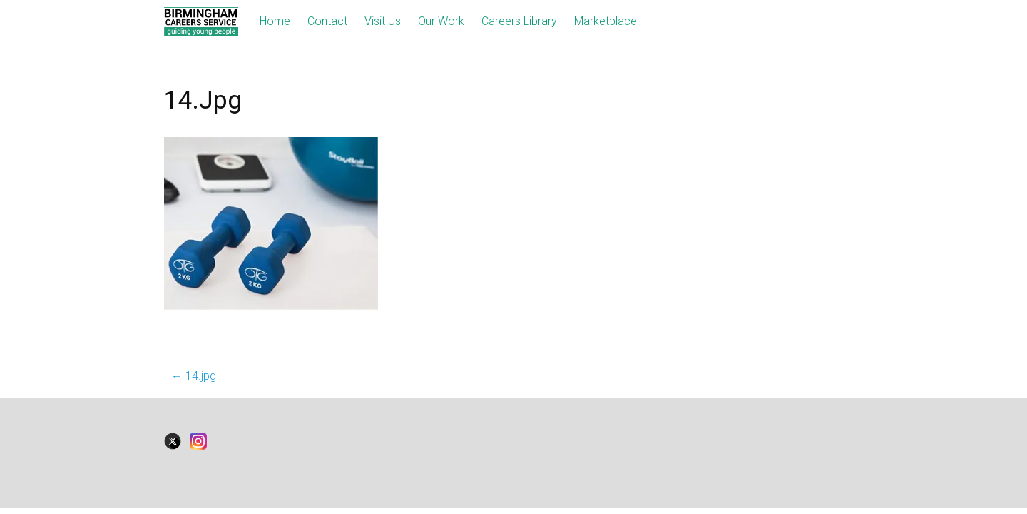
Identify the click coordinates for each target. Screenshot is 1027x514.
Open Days (410, 441)
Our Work (441, 21)
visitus (298, 441)
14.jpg (193, 376)
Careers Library (519, 21)
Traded (466, 441)
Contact (327, 21)
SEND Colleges (269, 461)
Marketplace (605, 21)
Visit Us (382, 21)
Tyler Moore (833, 441)
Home (275, 21)
